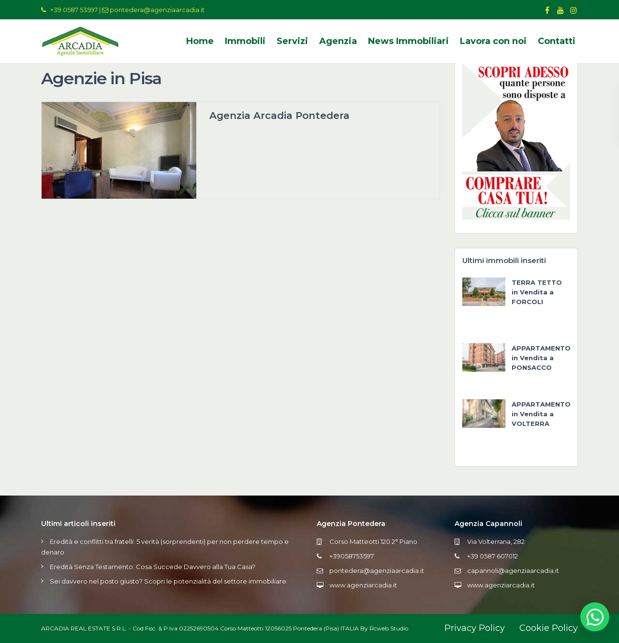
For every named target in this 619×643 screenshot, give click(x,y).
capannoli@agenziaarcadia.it (513, 570)
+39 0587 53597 (74, 10)
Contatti (556, 41)
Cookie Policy (548, 628)
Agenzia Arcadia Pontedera (279, 115)
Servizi (292, 41)
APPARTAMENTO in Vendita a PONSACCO (541, 357)
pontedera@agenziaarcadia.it (157, 10)
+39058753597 (351, 556)
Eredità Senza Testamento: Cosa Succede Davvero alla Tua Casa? (152, 566)
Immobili (245, 41)
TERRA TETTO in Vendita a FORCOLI (537, 292)
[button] (594, 616)
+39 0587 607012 (492, 556)
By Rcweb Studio (384, 628)
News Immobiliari (408, 41)
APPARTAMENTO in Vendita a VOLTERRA (541, 413)
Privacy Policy (474, 628)
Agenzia (338, 41)
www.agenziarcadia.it (363, 585)
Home (200, 41)
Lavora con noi (493, 41)
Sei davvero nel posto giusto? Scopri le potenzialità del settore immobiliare (168, 581)
